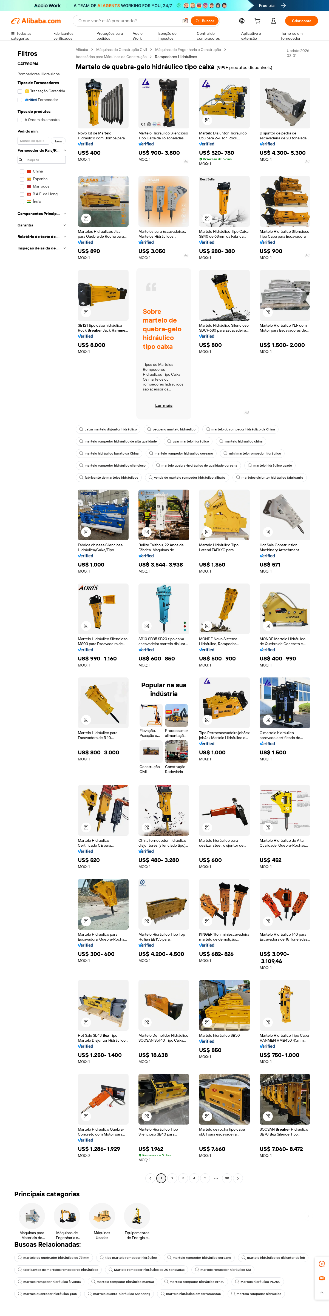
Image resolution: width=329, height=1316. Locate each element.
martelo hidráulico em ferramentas (191, 1294)
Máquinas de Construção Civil (121, 49)
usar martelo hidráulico (188, 441)
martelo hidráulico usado (270, 465)
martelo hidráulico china (241, 441)
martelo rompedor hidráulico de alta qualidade (118, 441)
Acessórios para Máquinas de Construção (111, 56)
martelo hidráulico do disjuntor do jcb (273, 1257)
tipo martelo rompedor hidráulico (128, 1257)
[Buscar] (205, 20)
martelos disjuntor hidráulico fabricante (269, 477)
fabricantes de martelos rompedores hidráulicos (58, 1270)
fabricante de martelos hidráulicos (108, 477)
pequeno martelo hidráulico (171, 429)
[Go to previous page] (150, 1178)
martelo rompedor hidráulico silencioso (112, 465)
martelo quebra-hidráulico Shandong (119, 1294)
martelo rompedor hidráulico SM (223, 1270)
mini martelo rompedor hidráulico (252, 453)
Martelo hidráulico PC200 (257, 1282)
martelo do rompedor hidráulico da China (240, 429)
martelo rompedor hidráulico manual (122, 1282)
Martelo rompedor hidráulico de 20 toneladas (147, 1270)
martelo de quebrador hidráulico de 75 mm (53, 1257)
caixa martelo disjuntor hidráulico (108, 429)
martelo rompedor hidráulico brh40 (194, 1282)
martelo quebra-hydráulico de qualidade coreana (196, 465)
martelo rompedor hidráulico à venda (49, 1282)
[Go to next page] (238, 1178)
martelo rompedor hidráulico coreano (181, 453)
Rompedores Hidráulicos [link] (176, 56)
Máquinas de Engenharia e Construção (188, 49)
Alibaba (82, 49)
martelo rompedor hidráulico (256, 1294)
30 (227, 1178)
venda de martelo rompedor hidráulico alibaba (187, 477)
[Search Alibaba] (128, 21)
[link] (322, 1264)
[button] (185, 21)
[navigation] (41, 614)
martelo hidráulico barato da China (109, 453)
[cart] (258, 21)
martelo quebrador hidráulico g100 (47, 1294)
